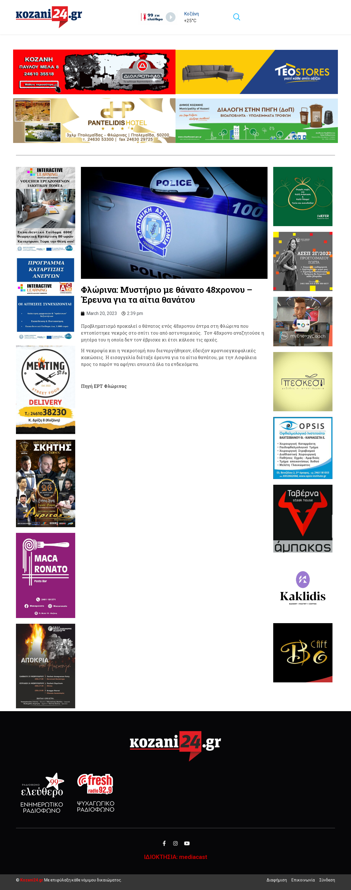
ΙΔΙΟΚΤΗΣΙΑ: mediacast (175, 857)
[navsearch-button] (236, 17)
